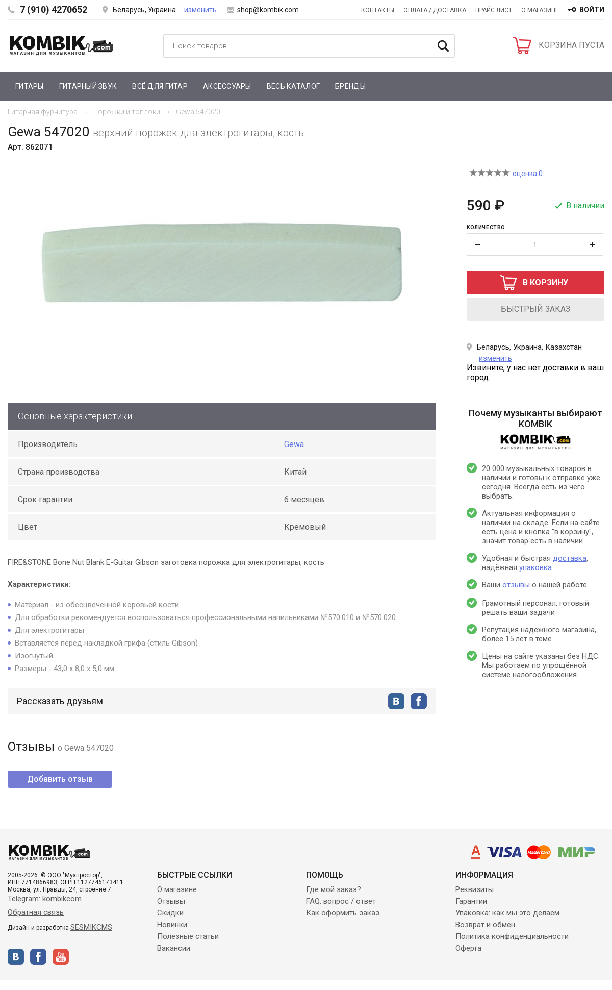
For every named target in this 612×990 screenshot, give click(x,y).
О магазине (540, 10)
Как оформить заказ (342, 913)
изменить (200, 10)
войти (591, 10)
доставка (569, 558)
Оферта (468, 948)
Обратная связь (36, 912)
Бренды (350, 86)
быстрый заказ (535, 309)
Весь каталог (293, 86)
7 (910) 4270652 (53, 9)
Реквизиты (474, 889)
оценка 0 (528, 173)
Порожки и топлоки (126, 112)
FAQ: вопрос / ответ (341, 901)
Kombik (61, 45)
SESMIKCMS (91, 927)
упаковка (535, 567)
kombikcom (62, 898)
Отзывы (171, 901)
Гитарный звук (88, 86)
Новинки (172, 924)
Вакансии (173, 948)
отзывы (516, 584)
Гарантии (471, 901)
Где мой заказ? (333, 889)
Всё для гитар (160, 86)
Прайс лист (493, 10)
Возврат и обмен (485, 924)
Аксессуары (227, 86)
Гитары (29, 86)
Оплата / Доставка (434, 10)
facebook (419, 701)
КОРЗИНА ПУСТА (571, 45)
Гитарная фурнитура (43, 112)
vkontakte (396, 701)
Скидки (170, 913)
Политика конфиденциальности (512, 936)
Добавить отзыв (60, 779)
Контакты (377, 10)
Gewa (294, 444)
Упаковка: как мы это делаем (507, 913)
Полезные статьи (188, 936)
